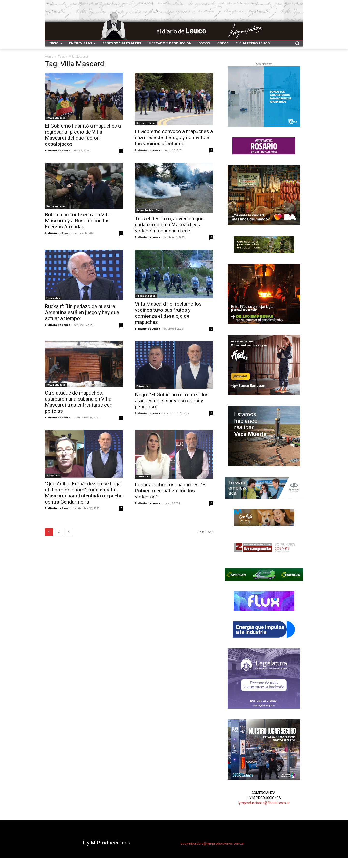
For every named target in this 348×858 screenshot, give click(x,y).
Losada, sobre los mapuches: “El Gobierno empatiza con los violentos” (171, 491)
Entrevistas (53, 298)
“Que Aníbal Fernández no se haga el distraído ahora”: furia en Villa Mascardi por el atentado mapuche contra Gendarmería (84, 493)
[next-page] (69, 532)
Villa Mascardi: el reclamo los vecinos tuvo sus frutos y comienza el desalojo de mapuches (168, 313)
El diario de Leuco (57, 150)
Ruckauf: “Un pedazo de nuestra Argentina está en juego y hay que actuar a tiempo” (82, 312)
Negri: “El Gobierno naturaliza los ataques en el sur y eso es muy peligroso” (172, 401)
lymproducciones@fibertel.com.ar (264, 803)
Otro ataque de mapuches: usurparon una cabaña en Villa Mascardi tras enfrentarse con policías (78, 402)
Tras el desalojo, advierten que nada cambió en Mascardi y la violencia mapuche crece (169, 225)
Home (49, 56)
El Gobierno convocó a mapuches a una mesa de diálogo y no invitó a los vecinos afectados (174, 137)
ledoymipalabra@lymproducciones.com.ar (212, 843)
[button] (297, 43)
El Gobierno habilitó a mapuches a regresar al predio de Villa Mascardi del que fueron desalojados (83, 135)
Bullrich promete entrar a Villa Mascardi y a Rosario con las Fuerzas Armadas (78, 221)
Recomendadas (55, 117)
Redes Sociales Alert (148, 210)
